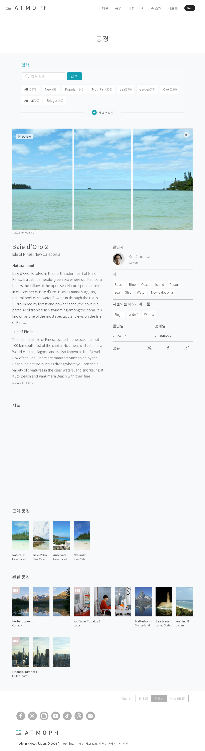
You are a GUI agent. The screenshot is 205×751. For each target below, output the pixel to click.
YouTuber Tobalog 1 (87, 618)
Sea (122, 89)
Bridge (54, 98)
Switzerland (142, 622)
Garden (144, 89)
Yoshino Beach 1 (184, 618)
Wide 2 (134, 311)
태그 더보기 (102, 109)
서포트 (161, 8)
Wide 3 (149, 311)
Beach (119, 281)
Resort (174, 281)
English (126, 695)
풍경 (106, 8)
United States (20, 673)
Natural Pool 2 (82, 552)
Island (159, 281)
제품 (93, 8)
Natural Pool (20, 552)
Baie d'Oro (40, 552)
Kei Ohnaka (139, 253)
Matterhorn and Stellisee (143, 618)
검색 (74, 76)
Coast (145, 281)
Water (141, 289)
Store (182, 8)
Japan (77, 622)
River (166, 89)
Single (119, 311)
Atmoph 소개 (139, 8)
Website (134, 260)
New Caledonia (47, 251)
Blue (132, 281)
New (50, 89)
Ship (128, 289)
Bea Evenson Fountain (164, 618)
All (30, 89)
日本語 (142, 695)
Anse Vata (59, 552)
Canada (17, 622)
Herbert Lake (21, 618)
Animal (31, 98)
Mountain (99, 89)
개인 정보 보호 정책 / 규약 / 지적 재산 (104, 740)
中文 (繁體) (177, 695)
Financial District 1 (24, 668)
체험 (119, 8)
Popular (73, 89)
